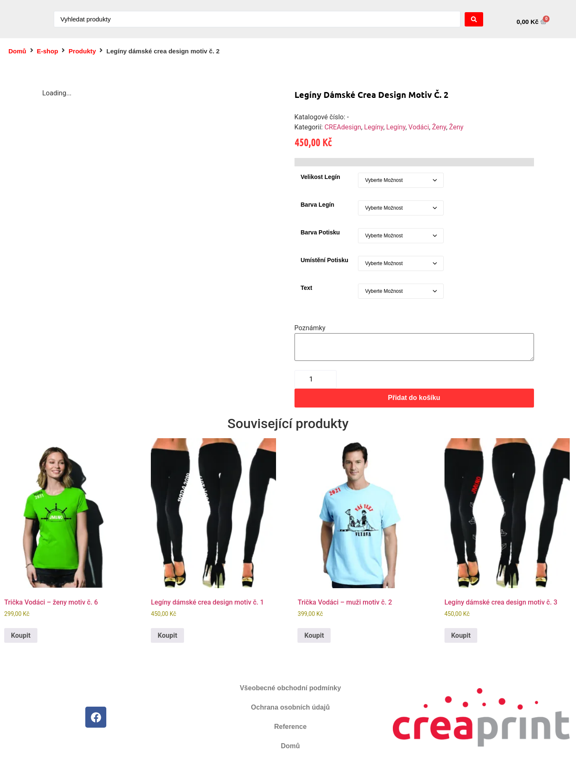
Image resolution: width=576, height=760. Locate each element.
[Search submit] (474, 19)
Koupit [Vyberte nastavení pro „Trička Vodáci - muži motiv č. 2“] (314, 635)
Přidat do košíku (414, 397)
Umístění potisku (325, 260)
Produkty (82, 51)
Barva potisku (320, 232)
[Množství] (316, 379)
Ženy (439, 127)
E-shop (47, 51)
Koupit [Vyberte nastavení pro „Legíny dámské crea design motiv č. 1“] (167, 635)
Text (307, 287)
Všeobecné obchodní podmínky (290, 688)
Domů (17, 51)
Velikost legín (320, 177)
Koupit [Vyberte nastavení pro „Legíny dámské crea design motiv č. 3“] (461, 635)
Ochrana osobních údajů (290, 707)
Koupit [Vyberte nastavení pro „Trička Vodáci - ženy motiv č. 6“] (21, 635)
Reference (290, 726)
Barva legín (317, 204)
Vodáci (418, 127)
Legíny (374, 127)
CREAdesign (342, 127)
